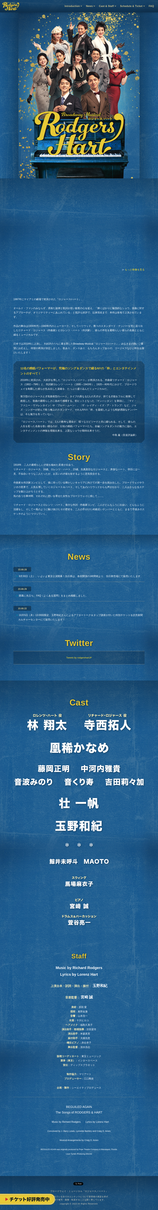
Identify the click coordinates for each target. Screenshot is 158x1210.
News (90, 6)
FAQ (151, 6)
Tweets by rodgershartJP (79, 657)
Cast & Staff (107, 6)
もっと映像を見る (135, 269)
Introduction (73, 6)
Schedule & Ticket (132, 6)
